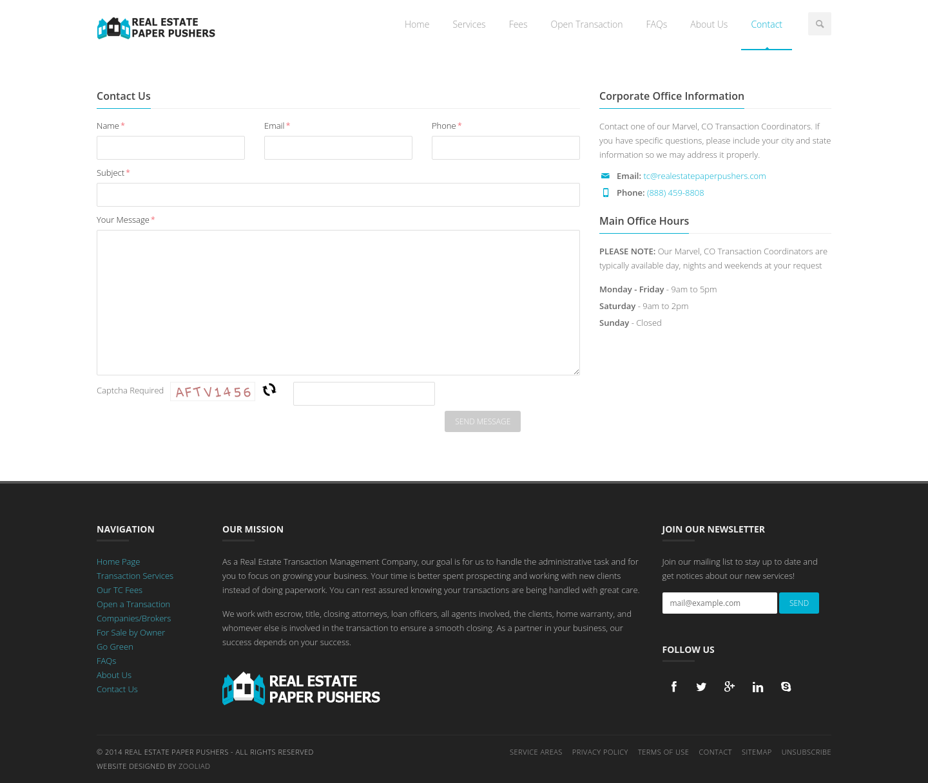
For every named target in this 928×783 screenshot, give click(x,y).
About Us (709, 24)
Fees (518, 24)
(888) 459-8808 (675, 192)
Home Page (118, 561)
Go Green (115, 646)
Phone (447, 125)
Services (468, 24)
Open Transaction (587, 24)
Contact (766, 24)
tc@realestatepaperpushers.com (704, 176)
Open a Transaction (133, 604)
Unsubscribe (806, 752)
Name (111, 125)
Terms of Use (664, 752)
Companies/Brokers (134, 618)
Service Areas (536, 752)
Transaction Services (135, 575)
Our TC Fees (119, 590)
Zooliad (194, 766)
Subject (113, 172)
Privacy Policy (600, 752)
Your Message (126, 219)
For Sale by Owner (131, 632)
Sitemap (757, 752)
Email (277, 125)
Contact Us (117, 689)
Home (417, 24)
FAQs (657, 24)
